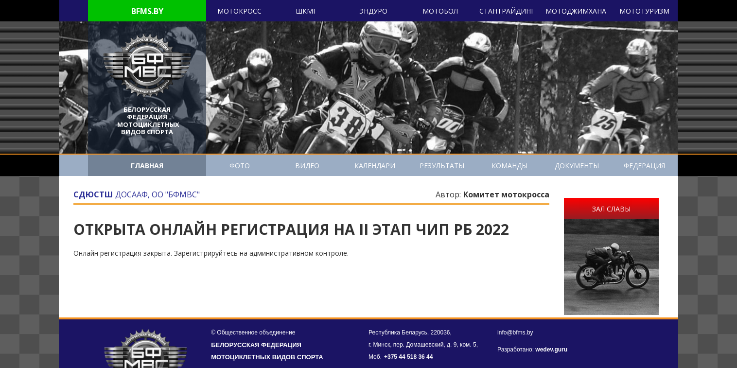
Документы (577, 165)
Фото (239, 165)
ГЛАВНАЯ (147, 165)
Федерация (644, 165)
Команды (509, 165)
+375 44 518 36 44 (408, 356)
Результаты (442, 165)
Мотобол (440, 11)
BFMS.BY (147, 11)
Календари (374, 165)
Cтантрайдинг (507, 11)
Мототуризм (644, 11)
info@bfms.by (515, 332)
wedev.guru (551, 349)
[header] (147, 66)
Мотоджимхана (575, 11)
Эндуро (373, 11)
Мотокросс (239, 11)
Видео (307, 165)
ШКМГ (306, 11)
